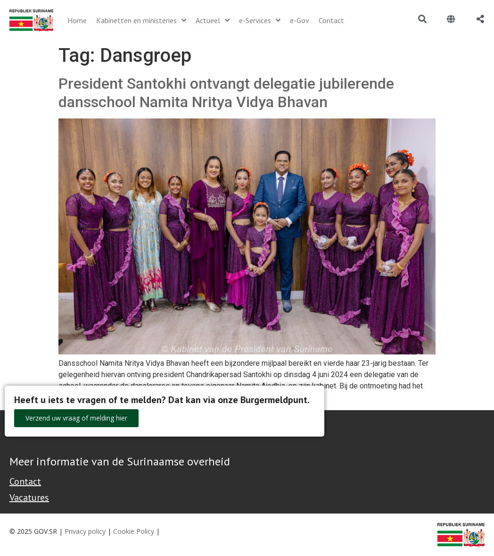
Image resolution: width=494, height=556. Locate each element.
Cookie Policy (133, 531)
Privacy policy (85, 531)
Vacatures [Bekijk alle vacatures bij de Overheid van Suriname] (29, 497)
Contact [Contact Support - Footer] (25, 481)
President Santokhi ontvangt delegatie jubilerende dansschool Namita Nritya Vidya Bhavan (226, 92)
